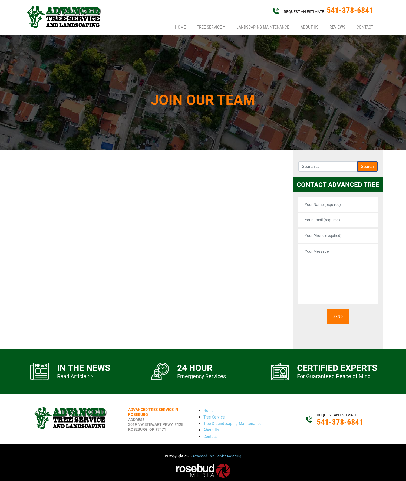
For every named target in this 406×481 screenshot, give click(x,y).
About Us (309, 27)
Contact (365, 27)
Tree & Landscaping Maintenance (232, 423)
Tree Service (209, 27)
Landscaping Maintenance (262, 27)
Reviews (337, 27)
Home (180, 27)
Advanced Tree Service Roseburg (216, 456)
